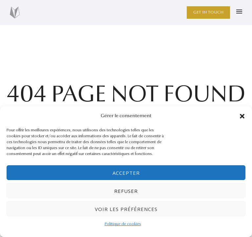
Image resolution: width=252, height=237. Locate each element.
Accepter (126, 173)
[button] (242, 116)
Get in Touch (208, 12)
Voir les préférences (126, 209)
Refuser (126, 191)
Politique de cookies (123, 224)
